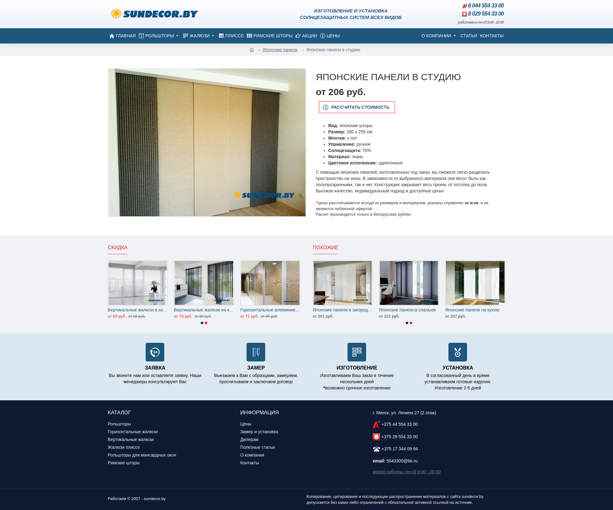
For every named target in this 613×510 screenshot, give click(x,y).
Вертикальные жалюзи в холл (138, 309)
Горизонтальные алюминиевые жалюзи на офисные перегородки (270, 309)
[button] (202, 323)
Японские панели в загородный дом (343, 309)
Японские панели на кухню (472, 309)
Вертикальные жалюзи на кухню (204, 309)
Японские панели (280, 49)
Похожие (325, 247)
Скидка (117, 247)
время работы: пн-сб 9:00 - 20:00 (406, 471)
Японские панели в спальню (407, 309)
